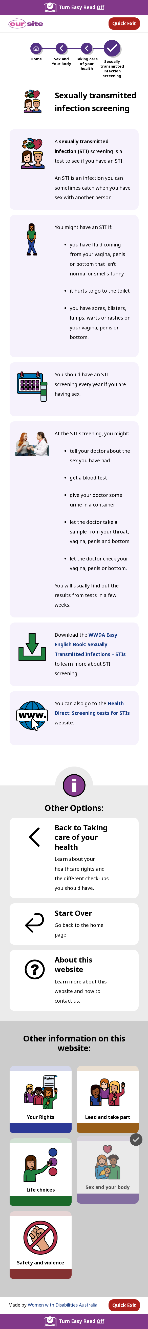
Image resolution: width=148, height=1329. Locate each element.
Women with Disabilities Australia (62, 1305)
